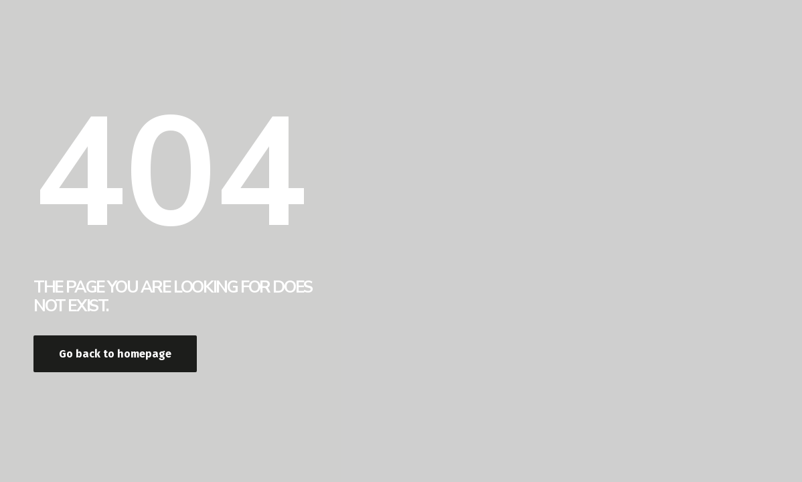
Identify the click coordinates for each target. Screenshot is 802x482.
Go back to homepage (115, 353)
